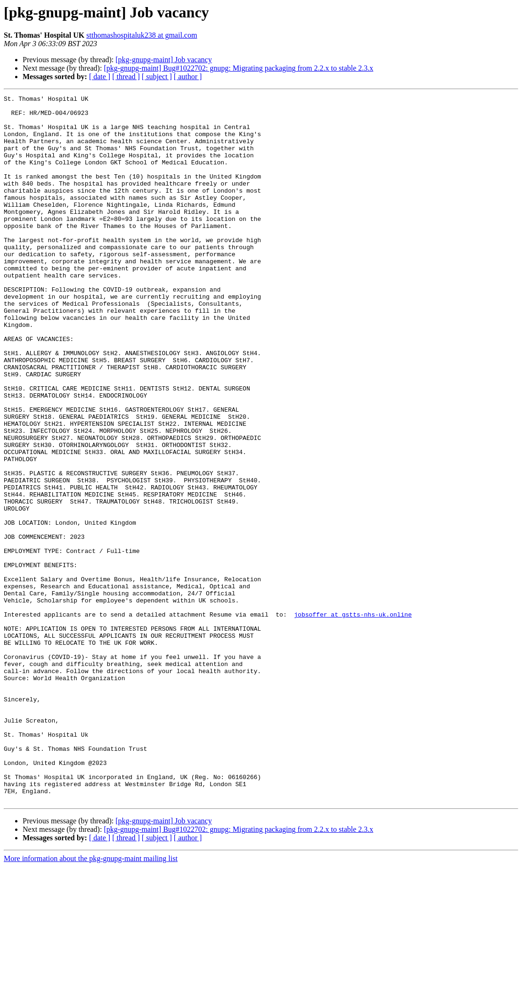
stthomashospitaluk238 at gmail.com (141, 35)
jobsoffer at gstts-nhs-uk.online (353, 719)
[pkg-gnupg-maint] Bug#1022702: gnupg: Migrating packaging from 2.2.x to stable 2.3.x (238, 68)
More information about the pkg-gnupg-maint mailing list (91, 1000)
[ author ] (188, 77)
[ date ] (99, 77)
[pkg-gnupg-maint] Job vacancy (163, 60)
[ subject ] (157, 77)
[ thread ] (126, 77)
